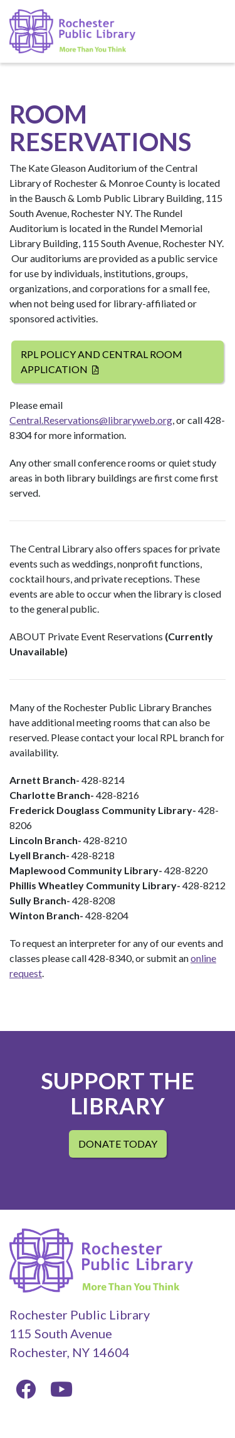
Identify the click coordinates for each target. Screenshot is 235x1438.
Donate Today (117, 1144)
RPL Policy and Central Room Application (101, 361)
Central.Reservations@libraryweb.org (90, 420)
